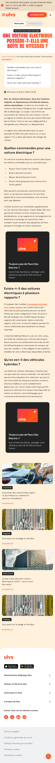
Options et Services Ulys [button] (27, 684)
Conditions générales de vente (18, 737)
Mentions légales (11, 731)
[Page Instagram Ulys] (24, 717)
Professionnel (34, 23)
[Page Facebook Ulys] (6, 717)
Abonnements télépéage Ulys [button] (27, 675)
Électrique (11, 56)
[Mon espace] (50, 14)
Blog (3, 56)
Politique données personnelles (18, 743)
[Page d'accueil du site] (8, 657)
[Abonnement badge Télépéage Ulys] (10, 15)
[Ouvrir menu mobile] (3, 14)
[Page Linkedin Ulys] (18, 717)
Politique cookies (12, 749)
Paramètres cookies (13, 755)
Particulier (19, 23)
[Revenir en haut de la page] (48, 756)
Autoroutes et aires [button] (27, 693)
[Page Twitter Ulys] (12, 717)
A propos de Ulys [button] (27, 701)
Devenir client (37, 14)
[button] (7, 503)
